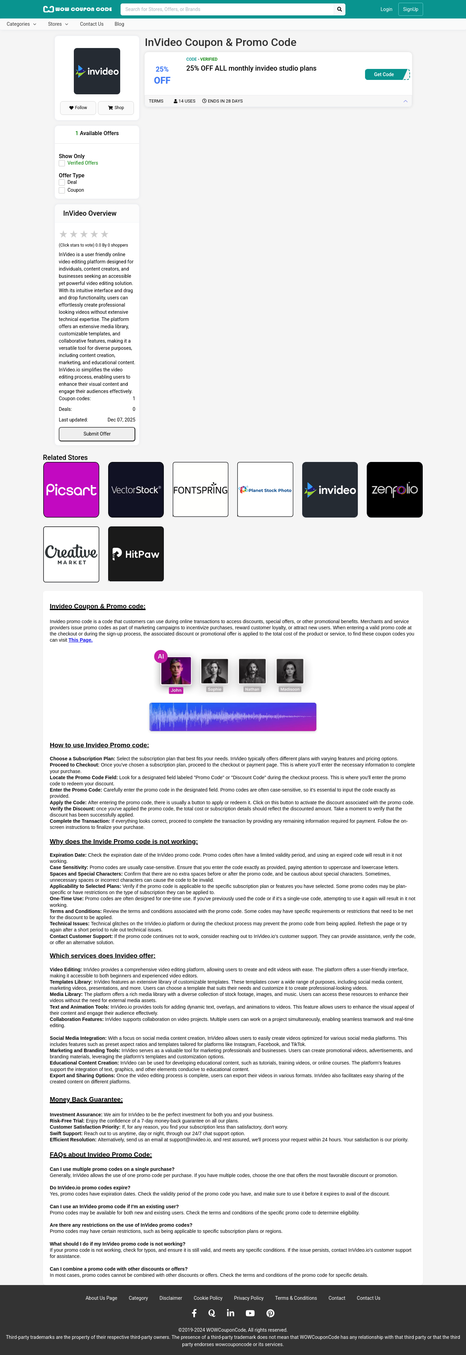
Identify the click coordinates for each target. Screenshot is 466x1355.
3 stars (84, 234)
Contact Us (92, 24)
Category (138, 1298)
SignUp (410, 9)
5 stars (105, 234)
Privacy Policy (248, 1298)
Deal (72, 182)
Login (386, 9)
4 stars (95, 234)
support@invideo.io (190, 1139)
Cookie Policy (208, 1298)
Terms (196, 101)
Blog (119, 24)
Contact (337, 1298)
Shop (116, 107)
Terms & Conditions (296, 1298)
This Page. (81, 640)
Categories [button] (19, 24)
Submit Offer (97, 434)
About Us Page (101, 1298)
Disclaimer (170, 1298)
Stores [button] (55, 24)
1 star (64, 234)
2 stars (74, 234)
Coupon (75, 190)
